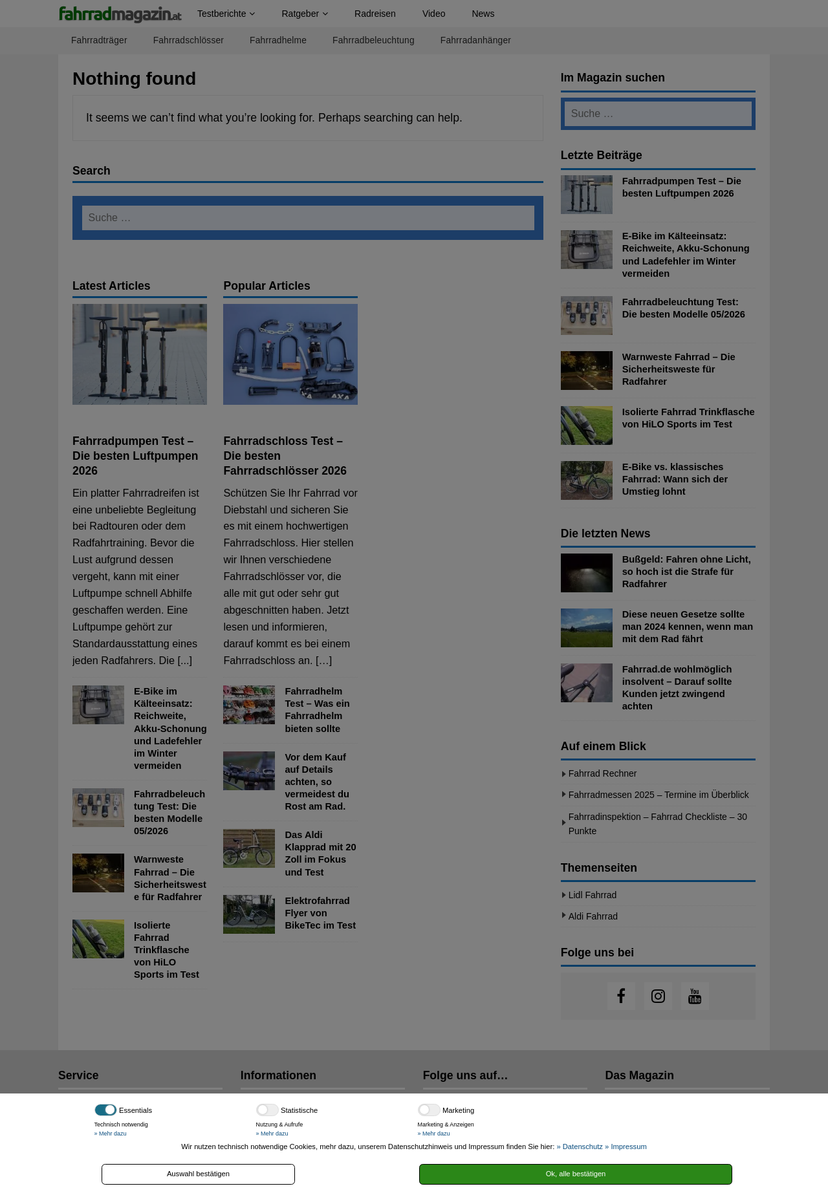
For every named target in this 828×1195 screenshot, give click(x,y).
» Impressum (626, 1146)
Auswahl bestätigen (198, 1174)
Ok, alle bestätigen (576, 1174)
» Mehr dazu (110, 1133)
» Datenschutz (579, 1146)
